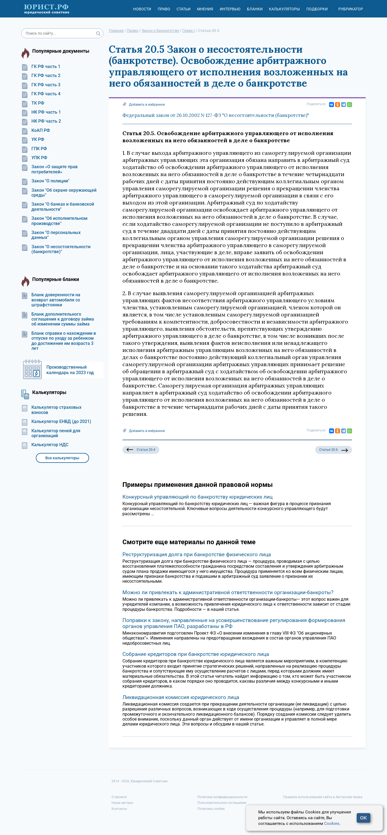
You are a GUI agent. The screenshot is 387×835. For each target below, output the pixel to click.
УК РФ (32, 139)
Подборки (317, 9)
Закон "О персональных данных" (51, 235)
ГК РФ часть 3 (40, 84)
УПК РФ (34, 157)
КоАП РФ (35, 130)
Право (164, 9)
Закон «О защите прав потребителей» (49, 169)
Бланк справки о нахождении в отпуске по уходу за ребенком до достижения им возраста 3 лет (58, 341)
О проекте (119, 797)
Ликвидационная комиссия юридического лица (180, 697)
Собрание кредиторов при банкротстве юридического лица (195, 654)
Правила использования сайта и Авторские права (322, 797)
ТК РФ (32, 103)
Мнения (205, 9)
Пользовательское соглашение (221, 803)
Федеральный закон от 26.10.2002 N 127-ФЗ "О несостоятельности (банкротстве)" (215, 115)
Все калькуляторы (62, 458)
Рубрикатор (350, 9)
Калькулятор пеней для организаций (50, 433)
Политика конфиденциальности (222, 797)
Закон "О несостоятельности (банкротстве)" (55, 249)
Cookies (331, 823)
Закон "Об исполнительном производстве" (54, 221)
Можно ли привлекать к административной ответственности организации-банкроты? (227, 592)
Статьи (183, 9)
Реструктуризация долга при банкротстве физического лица (196, 554)
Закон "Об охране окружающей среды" (58, 193)
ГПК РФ (34, 148)
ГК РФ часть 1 (40, 66)
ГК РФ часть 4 (40, 93)
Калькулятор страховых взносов (51, 410)
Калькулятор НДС (44, 444)
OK (363, 818)
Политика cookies (211, 809)
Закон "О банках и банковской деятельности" (57, 207)
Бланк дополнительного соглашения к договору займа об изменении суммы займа (57, 319)
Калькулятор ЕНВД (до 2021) (56, 421)
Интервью (230, 9)
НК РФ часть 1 (41, 112)
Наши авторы (122, 803)
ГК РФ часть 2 (40, 75)
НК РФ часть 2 (41, 121)
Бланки (255, 9)
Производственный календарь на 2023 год (70, 370)
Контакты (119, 809)
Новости (142, 9)
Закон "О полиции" (45, 181)
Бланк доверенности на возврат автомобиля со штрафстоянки (50, 299)
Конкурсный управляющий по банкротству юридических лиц (197, 497)
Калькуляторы (284, 9)
